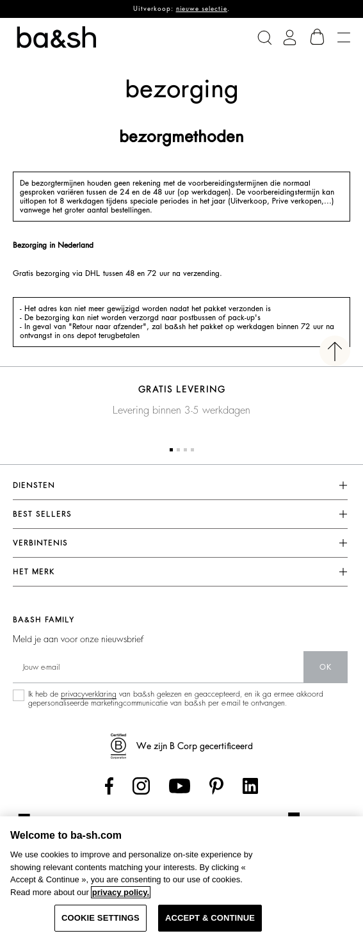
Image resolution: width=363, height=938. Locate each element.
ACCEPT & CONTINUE (210, 918)
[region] (181, 877)
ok (325, 667)
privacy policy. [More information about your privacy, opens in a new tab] (120, 892)
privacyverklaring (89, 694)
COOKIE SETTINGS (100, 918)
